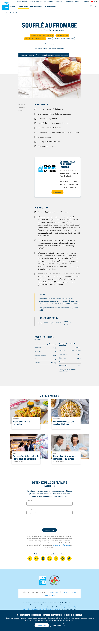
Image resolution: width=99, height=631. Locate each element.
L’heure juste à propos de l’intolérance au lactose (64, 457)
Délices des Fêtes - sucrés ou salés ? (35, 38)
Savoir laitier (54, 592)
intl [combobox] (94, 1)
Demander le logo (48, 1)
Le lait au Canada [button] (19, 6)
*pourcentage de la (68, 370)
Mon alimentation (49, 595)
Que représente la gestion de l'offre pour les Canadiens (26, 457)
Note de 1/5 (36, 30)
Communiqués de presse (72, 1)
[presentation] (49, 521)
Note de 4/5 (44, 30)
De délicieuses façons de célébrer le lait (42, 35)
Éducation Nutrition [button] (47, 6)
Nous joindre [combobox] (58, 1)
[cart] (91, 6)
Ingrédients (21, 104)
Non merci (57, 625)
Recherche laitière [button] (63, 6)
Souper (50, 38)
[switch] (52, 55)
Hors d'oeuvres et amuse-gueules (64, 38)
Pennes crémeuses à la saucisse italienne (63, 423)
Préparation (21, 107)
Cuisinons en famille (69, 592)
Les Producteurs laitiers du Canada (5, 6)
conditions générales (66, 620)
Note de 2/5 (39, 30)
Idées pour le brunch (62, 35)
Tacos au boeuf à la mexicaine (21, 423)
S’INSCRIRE (57, 192)
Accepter (42, 625)
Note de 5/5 (47, 30)
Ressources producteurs (36, 1)
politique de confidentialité (61, 545)
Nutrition (21, 111)
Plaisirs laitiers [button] (33, 6)
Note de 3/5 (42, 30)
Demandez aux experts (22, 1)
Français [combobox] (86, 1)
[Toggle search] (96, 6)
